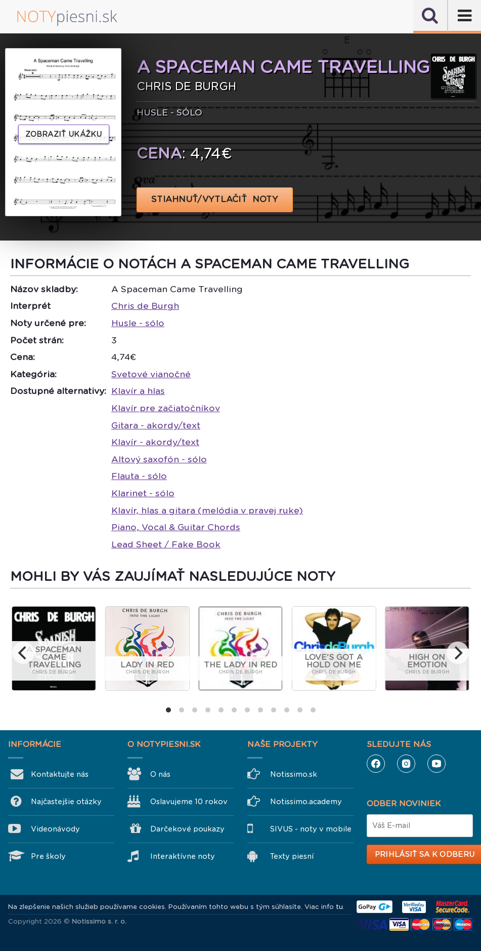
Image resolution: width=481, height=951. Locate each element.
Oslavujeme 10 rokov (189, 802)
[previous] (23, 653)
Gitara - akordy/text (155, 425)
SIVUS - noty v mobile (311, 829)
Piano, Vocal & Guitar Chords (175, 527)
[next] (458, 653)
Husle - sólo (137, 323)
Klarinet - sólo (142, 493)
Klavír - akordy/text (155, 442)
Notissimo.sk (293, 774)
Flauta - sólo (139, 476)
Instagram (406, 764)
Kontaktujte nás (60, 774)
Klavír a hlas (138, 391)
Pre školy (48, 856)
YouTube (436, 764)
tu (339, 906)
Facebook (376, 764)
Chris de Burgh (145, 306)
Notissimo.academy (306, 802)
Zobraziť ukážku (63, 134)
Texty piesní (292, 856)
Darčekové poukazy (187, 829)
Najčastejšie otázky (66, 802)
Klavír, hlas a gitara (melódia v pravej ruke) (207, 510)
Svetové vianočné (151, 374)
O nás (160, 774)
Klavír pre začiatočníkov (165, 408)
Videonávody (55, 829)
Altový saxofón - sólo (159, 459)
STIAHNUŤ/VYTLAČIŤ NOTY (214, 199)
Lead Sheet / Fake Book (166, 544)
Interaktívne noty (182, 856)
